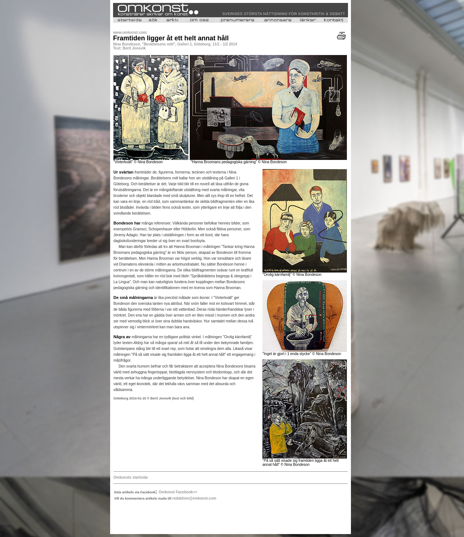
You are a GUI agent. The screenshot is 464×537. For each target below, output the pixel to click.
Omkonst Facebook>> (178, 492)
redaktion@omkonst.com (194, 498)
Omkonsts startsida (130, 477)
